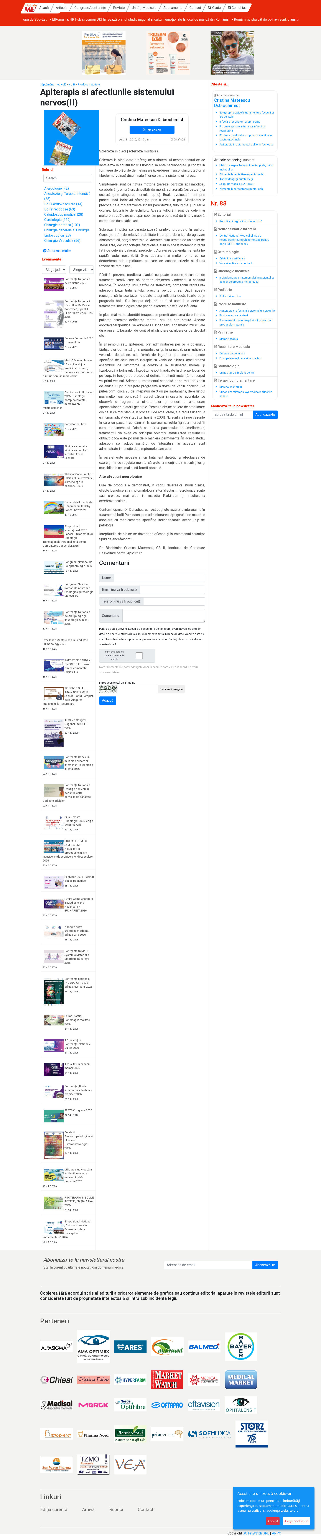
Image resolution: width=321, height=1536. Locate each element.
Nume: (107, 578)
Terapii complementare (234, 380)
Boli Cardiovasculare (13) (63, 204)
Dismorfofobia (228, 339)
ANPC (276, 1533)
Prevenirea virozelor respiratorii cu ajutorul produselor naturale (245, 322)
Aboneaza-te (265, 414)
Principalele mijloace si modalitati (240, 358)
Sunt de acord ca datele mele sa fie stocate (128, 655)
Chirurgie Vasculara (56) (62, 241)
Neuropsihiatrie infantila (235, 229)
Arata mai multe (57, 251)
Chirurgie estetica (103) (62, 225)
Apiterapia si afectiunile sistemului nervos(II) (247, 310)
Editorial (222, 214)
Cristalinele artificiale (232, 258)
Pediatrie (223, 290)
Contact (224, 8)
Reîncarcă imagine (171, 689)
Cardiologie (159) (57, 220)
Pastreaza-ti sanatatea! (233, 315)
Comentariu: (111, 616)
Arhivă (88, 1509)
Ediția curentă (53, 1509)
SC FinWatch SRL (256, 1533)
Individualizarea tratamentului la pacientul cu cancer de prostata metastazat (247, 279)
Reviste (147, 8)
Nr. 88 (72, 84)
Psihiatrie (223, 332)
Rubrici (116, 1509)
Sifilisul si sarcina (230, 296)
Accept (273, 1521)
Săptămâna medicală (53, 84)
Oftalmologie (226, 252)
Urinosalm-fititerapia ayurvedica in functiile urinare (245, 394)
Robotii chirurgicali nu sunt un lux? (240, 221)
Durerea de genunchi (232, 353)
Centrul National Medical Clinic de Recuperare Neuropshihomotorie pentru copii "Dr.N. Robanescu (244, 239)
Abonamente (201, 8)
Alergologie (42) (56, 188)
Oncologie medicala (232, 271)
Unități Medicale (172, 8)
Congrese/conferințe (119, 8)
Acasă (72, 8)
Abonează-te (265, 1265)
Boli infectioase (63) (59, 209)
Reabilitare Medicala (232, 347)
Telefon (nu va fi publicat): (121, 601)
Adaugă (108, 700)
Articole (90, 8)
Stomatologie (226, 366)
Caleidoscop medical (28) (63, 214)
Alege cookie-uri (296, 1521)
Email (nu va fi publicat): (119, 590)
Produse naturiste (89, 84)
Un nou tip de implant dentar (237, 372)
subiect (248, 160)
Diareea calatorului (230, 387)
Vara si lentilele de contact (235, 263)
